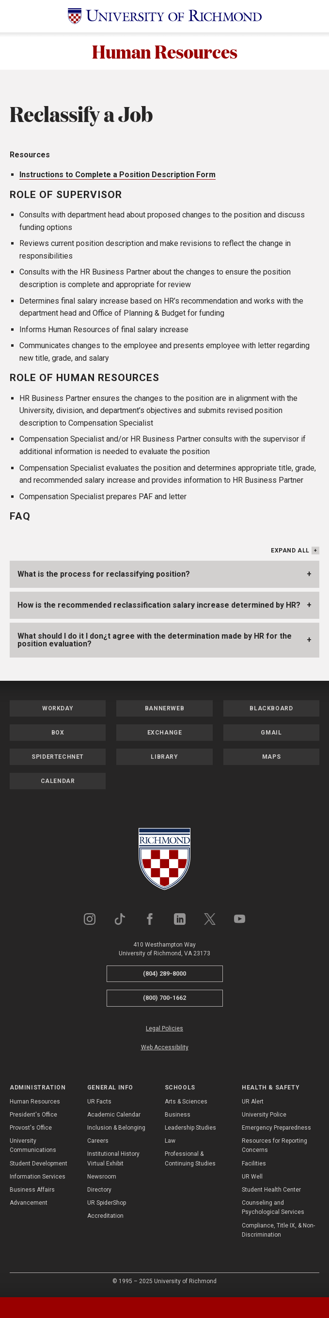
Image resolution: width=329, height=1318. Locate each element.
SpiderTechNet (57, 757)
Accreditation (105, 1217)
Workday (57, 709)
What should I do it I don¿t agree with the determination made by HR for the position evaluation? (154, 640)
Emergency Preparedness (276, 1129)
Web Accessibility (164, 1048)
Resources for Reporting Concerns (274, 1147)
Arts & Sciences (186, 1102)
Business (177, 1116)
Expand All (290, 551)
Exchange (164, 733)
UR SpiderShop (106, 1204)
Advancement (28, 1204)
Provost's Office (31, 1129)
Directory (99, 1191)
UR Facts (99, 1102)
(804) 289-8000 (164, 974)
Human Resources (164, 51)
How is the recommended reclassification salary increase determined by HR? (158, 606)
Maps (271, 757)
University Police (264, 1116)
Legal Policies (164, 1030)
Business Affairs (32, 1191)
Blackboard (271, 709)
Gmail (271, 733)
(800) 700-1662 (164, 999)
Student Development (38, 1164)
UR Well (252, 1178)
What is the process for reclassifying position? (103, 575)
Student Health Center (271, 1191)
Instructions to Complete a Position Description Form (117, 176)
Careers (98, 1142)
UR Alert (253, 1102)
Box (57, 733)
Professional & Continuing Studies (190, 1160)
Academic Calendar (114, 1116)
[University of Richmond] (165, 16)
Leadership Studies (190, 1129)
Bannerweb (164, 709)
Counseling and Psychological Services (273, 1209)
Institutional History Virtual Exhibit (113, 1160)
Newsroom (101, 1178)
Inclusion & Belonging (116, 1129)
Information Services (37, 1178)
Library (164, 757)
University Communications (33, 1147)
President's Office (33, 1116)
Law (170, 1142)
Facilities (254, 1164)
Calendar (58, 782)
